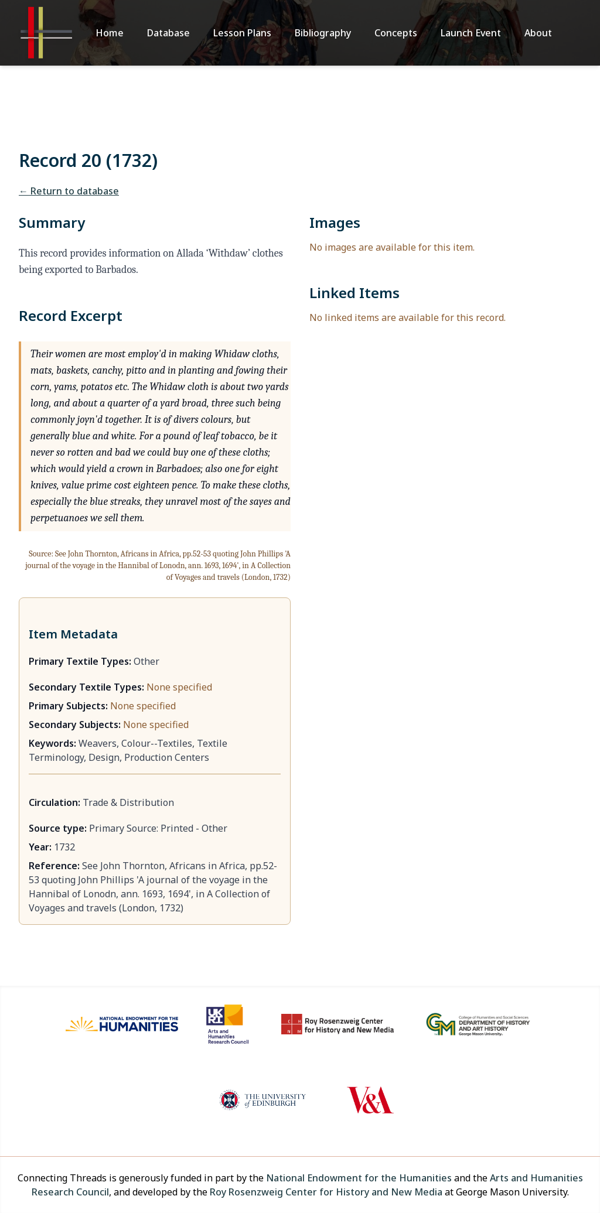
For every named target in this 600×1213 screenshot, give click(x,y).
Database (168, 32)
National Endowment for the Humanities (359, 1177)
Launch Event (471, 32)
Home (110, 32)
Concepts (395, 32)
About (538, 32)
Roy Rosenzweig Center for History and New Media (326, 1191)
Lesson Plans (242, 32)
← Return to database (69, 190)
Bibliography (323, 32)
